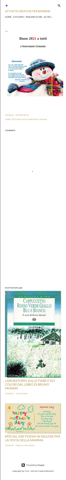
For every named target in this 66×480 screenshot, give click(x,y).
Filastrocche (33, 119)
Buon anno (22, 119)
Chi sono (18, 17)
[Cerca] (59, 5)
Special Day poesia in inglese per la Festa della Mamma (32, 438)
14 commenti (22, 393)
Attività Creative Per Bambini (27, 11)
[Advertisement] (33, 245)
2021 (14, 119)
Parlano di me (34, 17)
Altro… (48, 17)
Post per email (22, 115)
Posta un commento (25, 445)
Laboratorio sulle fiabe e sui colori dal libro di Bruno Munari (30, 384)
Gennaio (43, 119)
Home (8, 17)
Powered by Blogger (33, 465)
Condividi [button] (9, 115)
